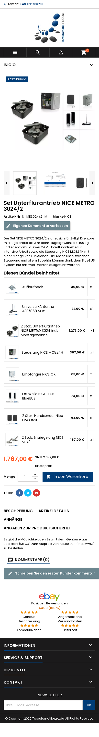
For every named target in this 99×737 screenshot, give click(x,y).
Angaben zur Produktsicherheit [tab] (38, 528)
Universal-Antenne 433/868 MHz (38, 308)
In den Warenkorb (67, 476)
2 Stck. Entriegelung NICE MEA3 (42, 439)
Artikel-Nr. (12, 216)
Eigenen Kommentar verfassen (37, 225)
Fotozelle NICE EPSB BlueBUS (38, 396)
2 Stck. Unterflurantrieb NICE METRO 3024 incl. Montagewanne (40, 330)
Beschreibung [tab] (18, 511)
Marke (58, 216)
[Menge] (25, 477)
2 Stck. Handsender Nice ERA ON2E (42, 417)
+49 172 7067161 (32, 4)
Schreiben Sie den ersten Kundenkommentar (51, 573)
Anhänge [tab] (13, 519)
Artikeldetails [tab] (53, 511)
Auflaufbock (32, 287)
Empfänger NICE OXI (39, 374)
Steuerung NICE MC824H (42, 352)
